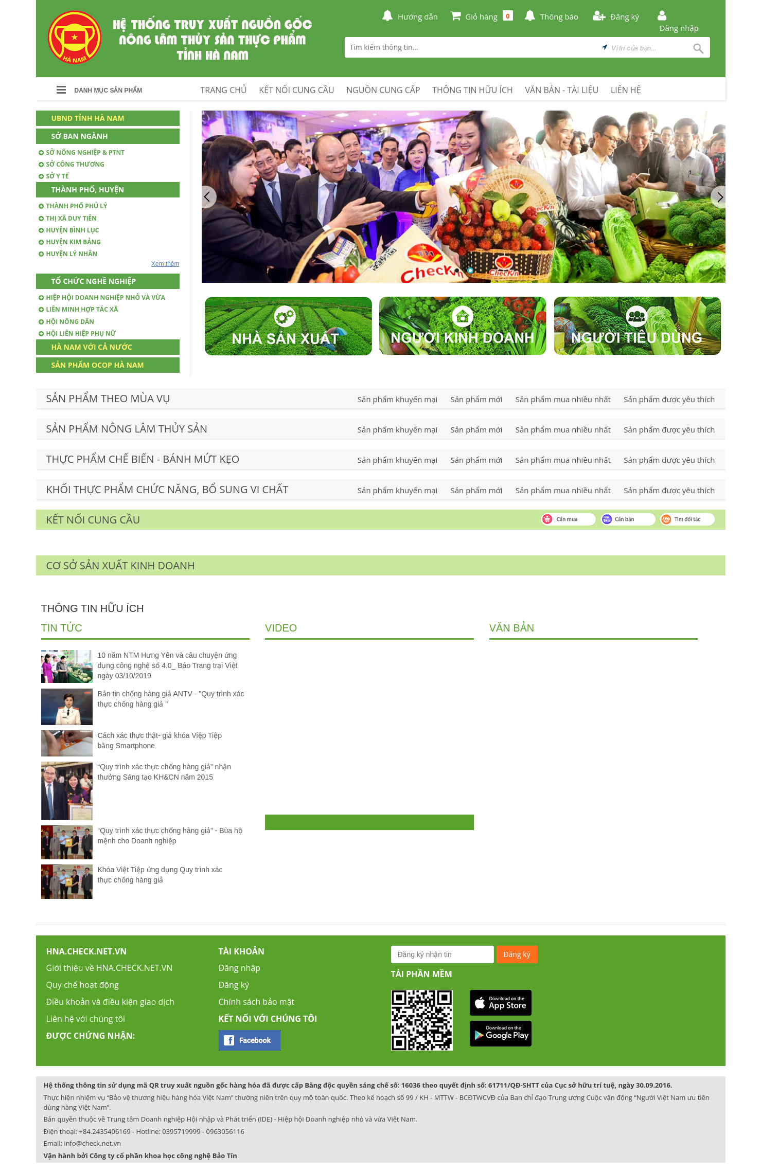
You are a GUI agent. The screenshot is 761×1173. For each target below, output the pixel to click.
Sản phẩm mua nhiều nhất (563, 399)
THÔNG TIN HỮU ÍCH (472, 90)
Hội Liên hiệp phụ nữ (77, 333)
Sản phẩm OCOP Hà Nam (97, 365)
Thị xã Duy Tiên (68, 218)
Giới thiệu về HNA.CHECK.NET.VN (109, 967)
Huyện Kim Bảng (70, 242)
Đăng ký (234, 984)
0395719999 (181, 1131)
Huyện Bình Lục (69, 230)
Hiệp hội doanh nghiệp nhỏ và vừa (102, 297)
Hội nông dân (67, 321)
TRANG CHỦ (224, 90)
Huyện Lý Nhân (68, 253)
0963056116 (225, 1131)
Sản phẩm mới (477, 399)
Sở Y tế (54, 176)
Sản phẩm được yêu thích (669, 399)
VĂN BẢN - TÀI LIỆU (562, 90)
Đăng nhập (239, 967)
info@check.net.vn (92, 1143)
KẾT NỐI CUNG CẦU (296, 90)
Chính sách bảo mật (257, 1001)
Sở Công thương (71, 164)
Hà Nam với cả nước (91, 347)
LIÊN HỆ (626, 90)
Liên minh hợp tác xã (78, 309)
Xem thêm (165, 263)
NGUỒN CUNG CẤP (383, 90)
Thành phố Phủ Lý (73, 206)
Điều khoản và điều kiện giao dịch (110, 1001)
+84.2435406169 (105, 1131)
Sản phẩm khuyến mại (397, 399)
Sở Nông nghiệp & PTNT (82, 152)
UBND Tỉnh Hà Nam (88, 118)
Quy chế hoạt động (82, 984)
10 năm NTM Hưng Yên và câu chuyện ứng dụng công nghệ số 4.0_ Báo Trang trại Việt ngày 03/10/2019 (168, 665)
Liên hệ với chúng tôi (86, 1018)
